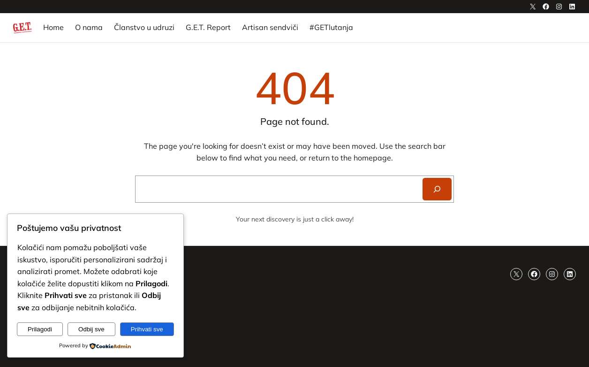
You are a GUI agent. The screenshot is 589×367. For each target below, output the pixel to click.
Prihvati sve (147, 329)
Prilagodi (40, 329)
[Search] (437, 189)
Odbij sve (91, 329)
